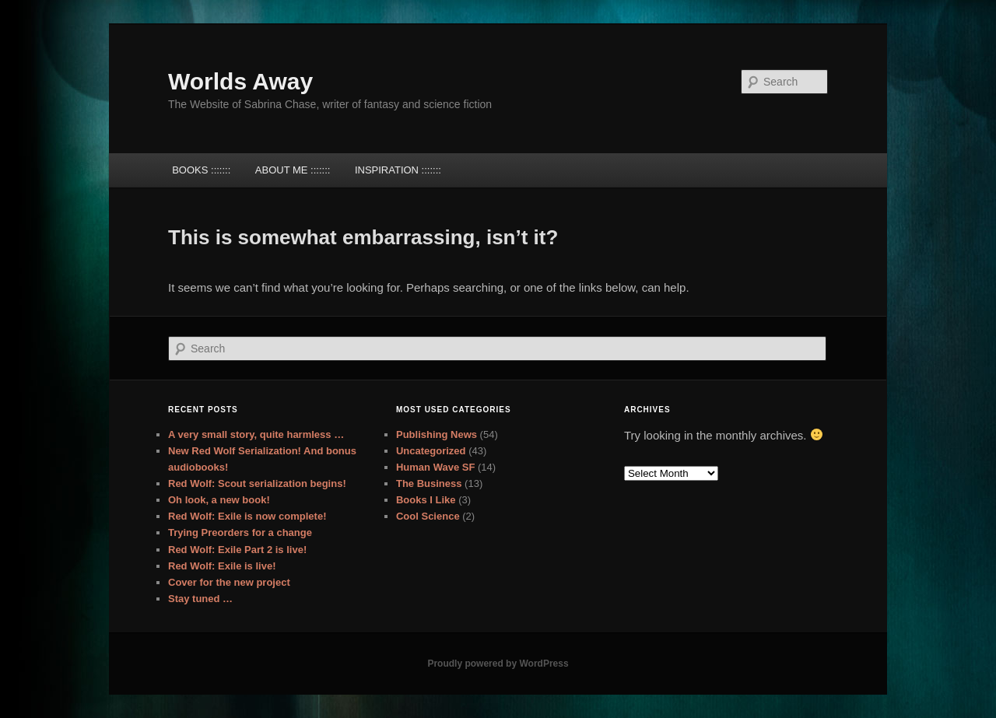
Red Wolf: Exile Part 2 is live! (237, 549)
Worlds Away (240, 81)
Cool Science (428, 516)
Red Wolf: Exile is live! (221, 566)
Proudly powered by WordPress (497, 663)
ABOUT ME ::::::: (293, 170)
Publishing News (436, 434)
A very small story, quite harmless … (256, 434)
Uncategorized (431, 451)
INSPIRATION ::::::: (398, 170)
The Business (429, 483)
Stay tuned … (200, 598)
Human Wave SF (435, 467)
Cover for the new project (229, 582)
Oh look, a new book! (219, 500)
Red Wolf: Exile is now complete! (247, 516)
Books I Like (426, 500)
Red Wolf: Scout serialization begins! (257, 483)
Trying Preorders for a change (240, 532)
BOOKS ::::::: (201, 170)
